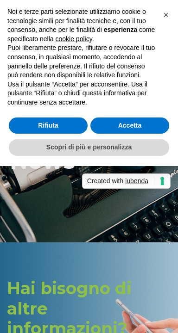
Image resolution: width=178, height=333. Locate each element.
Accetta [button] (130, 125)
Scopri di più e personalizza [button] (89, 147)
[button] (166, 14)
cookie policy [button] (74, 39)
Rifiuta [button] (48, 125)
